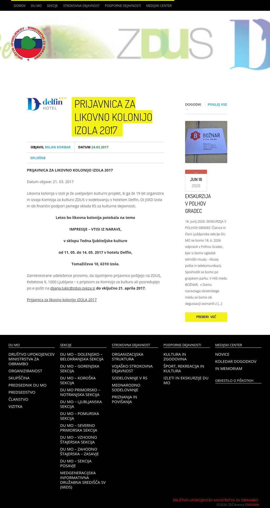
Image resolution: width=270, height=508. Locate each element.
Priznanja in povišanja (124, 399)
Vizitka (15, 406)
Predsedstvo (21, 392)
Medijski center (159, 5)
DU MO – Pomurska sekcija (79, 416)
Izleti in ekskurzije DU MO (186, 380)
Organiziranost (25, 370)
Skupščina (19, 377)
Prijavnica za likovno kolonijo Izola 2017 (113, 116)
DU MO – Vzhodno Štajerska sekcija (78, 439)
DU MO (36, 5)
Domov (20, 5)
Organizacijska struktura (127, 356)
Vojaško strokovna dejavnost (132, 368)
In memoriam (228, 368)
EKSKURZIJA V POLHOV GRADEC (198, 203)
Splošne (38, 157)
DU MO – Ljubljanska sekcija (81, 404)
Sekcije (52, 5)
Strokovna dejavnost (81, 5)
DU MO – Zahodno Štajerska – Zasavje (79, 451)
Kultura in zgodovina (175, 356)
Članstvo (18, 399)
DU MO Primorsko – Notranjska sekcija (80, 392)
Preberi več (206, 317)
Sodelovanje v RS (129, 377)
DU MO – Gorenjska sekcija (79, 368)
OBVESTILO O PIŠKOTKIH (234, 380)
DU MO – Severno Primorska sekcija (78, 427)
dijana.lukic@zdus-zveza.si (72, 288)
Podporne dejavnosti (123, 5)
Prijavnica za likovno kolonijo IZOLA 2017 (62, 299)
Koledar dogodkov (235, 361)
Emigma (252, 504)
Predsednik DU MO (27, 385)
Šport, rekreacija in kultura (183, 368)
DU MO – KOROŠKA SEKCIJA (78, 380)
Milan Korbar (51, 147)
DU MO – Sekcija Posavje (75, 463)
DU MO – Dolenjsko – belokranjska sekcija (81, 356)
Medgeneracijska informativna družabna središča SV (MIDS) (83, 479)
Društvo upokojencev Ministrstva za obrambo (31, 359)
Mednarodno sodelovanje (126, 387)
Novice (222, 354)
